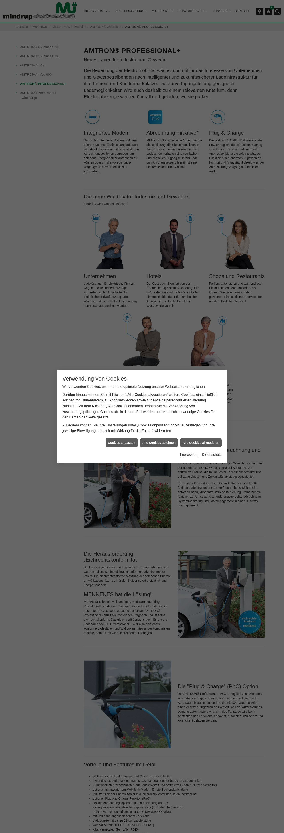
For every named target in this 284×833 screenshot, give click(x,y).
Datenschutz (212, 446)
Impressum (188, 446)
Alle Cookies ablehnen (159, 434)
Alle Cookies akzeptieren (201, 434)
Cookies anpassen (121, 434)
